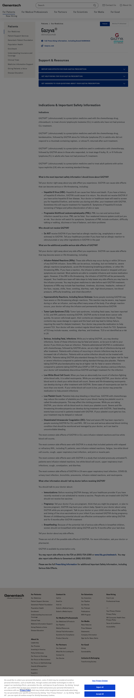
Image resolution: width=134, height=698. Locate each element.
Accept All (100, 694)
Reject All (99, 687)
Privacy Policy (25, 690)
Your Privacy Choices (100, 681)
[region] (67, 687)
